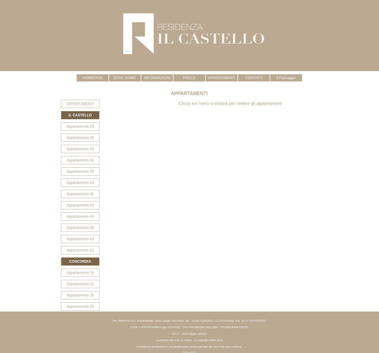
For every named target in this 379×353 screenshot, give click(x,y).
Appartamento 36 (80, 160)
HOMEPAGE (92, 78)
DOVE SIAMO (124, 78)
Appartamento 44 (80, 216)
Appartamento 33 (80, 149)
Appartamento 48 (80, 228)
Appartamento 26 (80, 306)
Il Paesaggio (286, 78)
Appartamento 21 (80, 284)
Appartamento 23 (80, 126)
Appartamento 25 (80, 138)
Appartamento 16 (80, 273)
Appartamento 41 (80, 194)
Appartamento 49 (80, 239)
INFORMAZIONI (157, 78)
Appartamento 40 (80, 183)
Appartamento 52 (80, 250)
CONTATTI (253, 78)
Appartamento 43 (80, 205)
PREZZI (189, 78)
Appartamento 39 (80, 171)
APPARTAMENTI (221, 78)
